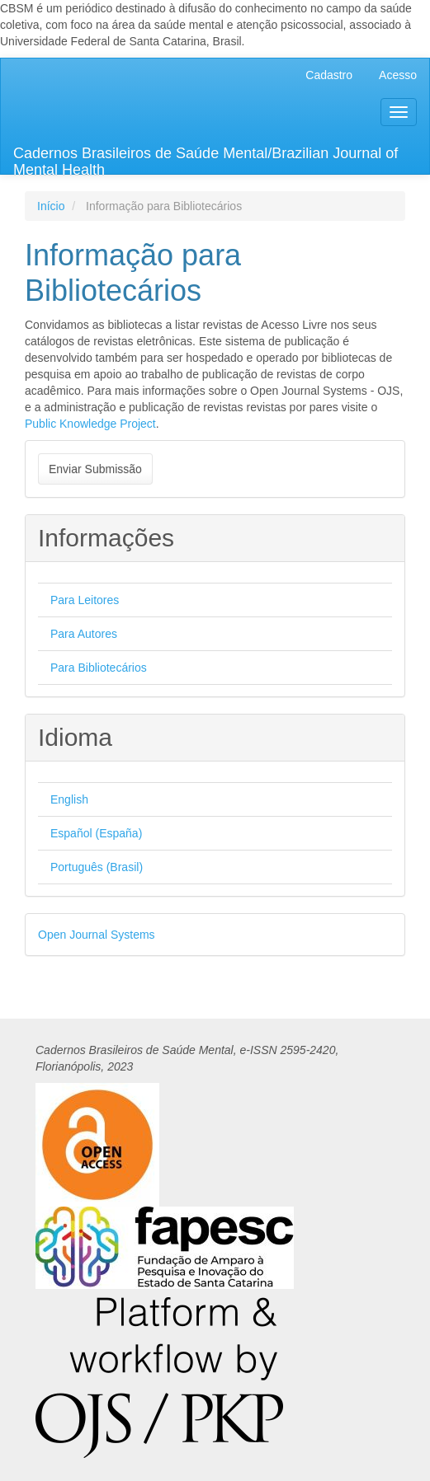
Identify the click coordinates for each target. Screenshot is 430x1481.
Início (50, 206)
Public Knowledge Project (90, 423)
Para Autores (83, 633)
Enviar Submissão (95, 469)
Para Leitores (84, 600)
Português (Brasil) (96, 867)
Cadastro (328, 75)
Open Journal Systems (96, 934)
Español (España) (96, 833)
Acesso (398, 75)
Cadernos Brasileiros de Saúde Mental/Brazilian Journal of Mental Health (205, 159)
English (69, 799)
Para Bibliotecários (98, 667)
